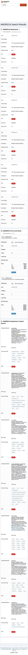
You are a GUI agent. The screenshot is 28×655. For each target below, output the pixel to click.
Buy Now (13, 272)
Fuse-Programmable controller (18, 406)
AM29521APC (14, 245)
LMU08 (12, 524)
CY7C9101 (18, 549)
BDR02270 (13, 361)
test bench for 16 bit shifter (17, 500)
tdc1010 (13, 549)
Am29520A (22, 351)
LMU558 (17, 528)
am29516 (18, 404)
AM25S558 (13, 529)
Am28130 (23, 404)
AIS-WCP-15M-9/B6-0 (20, 353)
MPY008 (22, 524)
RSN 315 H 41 (14, 357)
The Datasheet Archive (5, 2)
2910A (19, 450)
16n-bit (22, 396)
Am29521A (13, 353)
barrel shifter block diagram (17, 496)
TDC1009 (18, 545)
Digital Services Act (16, 649)
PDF (13, 54)
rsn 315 (20, 359)
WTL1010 (23, 549)
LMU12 (12, 530)
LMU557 (22, 526)
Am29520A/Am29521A (15, 351)
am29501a (13, 502)
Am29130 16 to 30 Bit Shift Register (18, 400)
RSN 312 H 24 (19, 355)
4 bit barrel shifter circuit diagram (18, 492)
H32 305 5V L (19, 448)
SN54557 (21, 527)
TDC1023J (13, 547)
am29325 (13, 452)
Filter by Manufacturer (6, 31)
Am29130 (13, 396)
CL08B (17, 504)
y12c (13, 504)
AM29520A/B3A (14, 359)
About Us (14, 650)
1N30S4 (18, 446)
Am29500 (13, 355)
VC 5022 (24, 357)
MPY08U (13, 526)
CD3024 (19, 357)
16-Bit (18, 396)
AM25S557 (16, 527)
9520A (22, 425)
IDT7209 (18, 547)
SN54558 (18, 529)
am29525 (18, 502)
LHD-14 (13, 408)
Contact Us (24, 649)
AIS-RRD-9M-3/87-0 (15, 398)
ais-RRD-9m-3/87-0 (15, 490)
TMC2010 (23, 547)
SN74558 (23, 529)
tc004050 (13, 404)
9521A (13, 426)
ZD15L (17, 408)
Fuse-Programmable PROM (17, 402)
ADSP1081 (17, 526)
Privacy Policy (15, 647)
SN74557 (13, 528)
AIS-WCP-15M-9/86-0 (20, 444)
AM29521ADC (14, 287)
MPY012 (23, 530)
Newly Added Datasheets (5, 647)
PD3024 (18, 361)
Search (23, 4)
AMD (3, 236)
